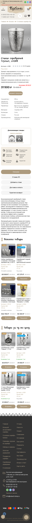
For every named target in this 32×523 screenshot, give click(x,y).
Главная (5, 424)
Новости (20, 427)
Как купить (20, 441)
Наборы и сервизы (9, 447)
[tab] (15, 52)
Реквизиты (20, 445)
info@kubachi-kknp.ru (13, 496)
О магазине (20, 434)
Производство (22, 459)
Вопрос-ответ (21, 463)
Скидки (19, 431)
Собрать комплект (16, 133)
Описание (16, 172)
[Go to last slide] (3, 39)
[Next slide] (28, 39)
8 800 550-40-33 (11, 484)
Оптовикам (20, 438)
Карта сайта (21, 466)
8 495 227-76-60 (11, 487)
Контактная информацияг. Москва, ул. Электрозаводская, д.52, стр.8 (17, 474)
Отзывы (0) (16, 177)
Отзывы (19, 424)
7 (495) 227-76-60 (7, 17)
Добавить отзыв (16, 182)
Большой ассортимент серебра (7, 430)
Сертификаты (21, 452)
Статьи (19, 448)
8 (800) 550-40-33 (8, 14)
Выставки (20, 455)
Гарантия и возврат (16, 193)
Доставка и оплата (16, 187)
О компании (6, 468)
